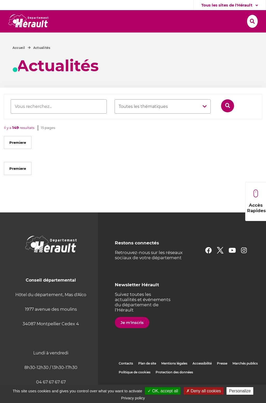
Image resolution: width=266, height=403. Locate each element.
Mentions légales (174, 374)
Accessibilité (202, 374)
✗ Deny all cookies (203, 391)
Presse (222, 374)
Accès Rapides (256, 201)
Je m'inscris (132, 333)
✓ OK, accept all (163, 391)
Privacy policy (133, 398)
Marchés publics (245, 374)
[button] (74, 20)
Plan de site (147, 374)
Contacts (126, 374)
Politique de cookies (134, 383)
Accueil (18, 59)
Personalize (240, 391)
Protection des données (174, 383)
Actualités (41, 59)
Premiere (17, 154)
